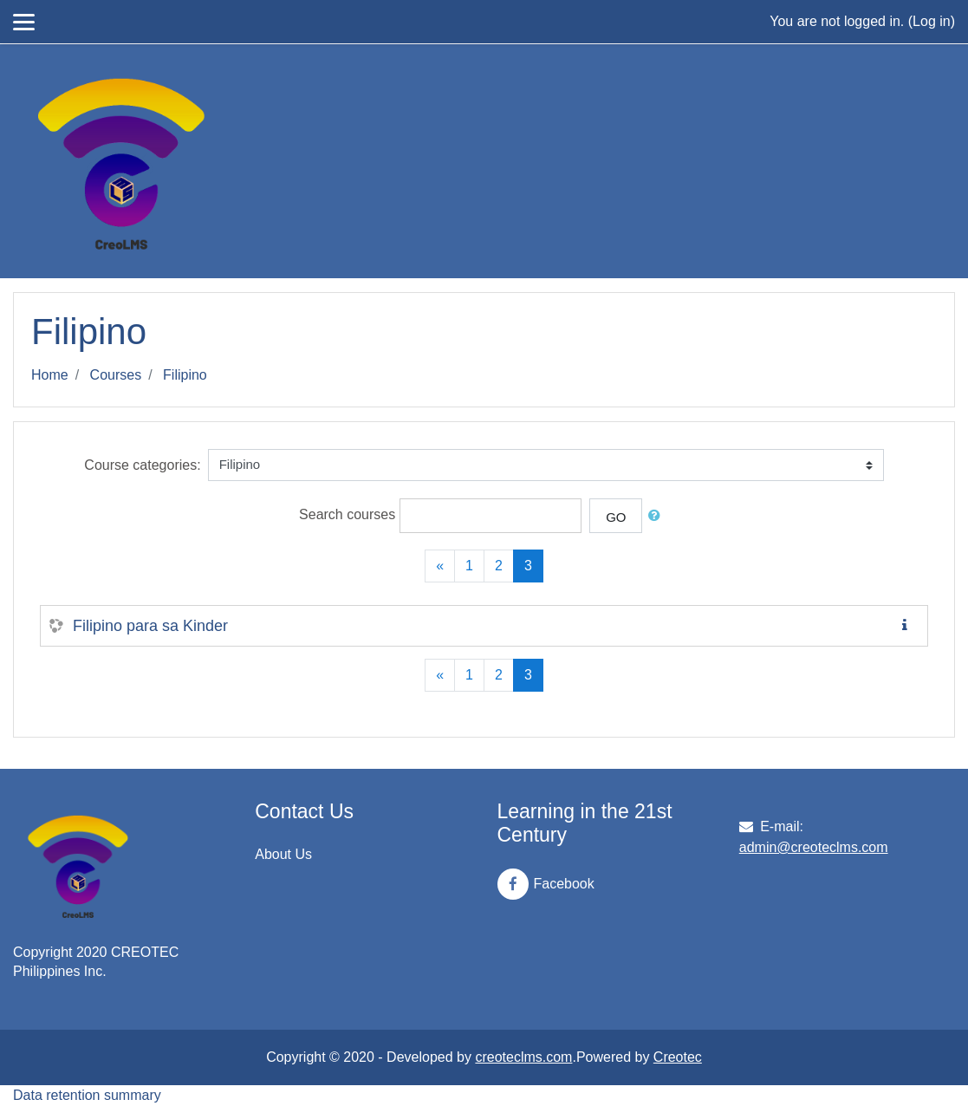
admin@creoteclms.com (813, 847)
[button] (657, 516)
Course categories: (142, 465)
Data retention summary (87, 1095)
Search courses (347, 514)
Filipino (185, 375)
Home (49, 375)
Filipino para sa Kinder (150, 625)
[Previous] (440, 566)
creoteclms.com (523, 1057)
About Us (283, 854)
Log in (932, 21)
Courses (116, 375)
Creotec (677, 1057)
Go (616, 517)
